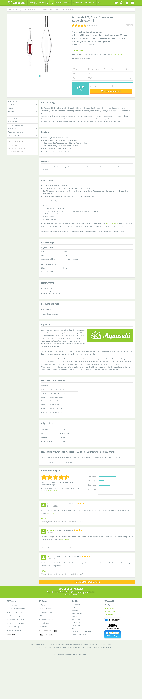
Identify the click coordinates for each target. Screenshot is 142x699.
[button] (127, 3)
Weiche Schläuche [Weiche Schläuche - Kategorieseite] (111, 223)
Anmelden (52, 490)
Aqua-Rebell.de (109, 611)
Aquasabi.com (109, 608)
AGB (73, 628)
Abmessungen (22, 115)
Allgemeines (22, 129)
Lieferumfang (22, 118)
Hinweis (22, 108)
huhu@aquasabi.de (18, 148)
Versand (83, 91)
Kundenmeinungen (22, 135)
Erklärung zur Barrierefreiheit (82, 631)
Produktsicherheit (22, 122)
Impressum (76, 619)
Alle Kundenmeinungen (87, 581)
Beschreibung (22, 101)
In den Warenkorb (111, 91)
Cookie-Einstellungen (79, 634)
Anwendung (22, 111)
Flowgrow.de (108, 615)
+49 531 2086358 (17, 151)
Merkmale (22, 105)
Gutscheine (76, 605)
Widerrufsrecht (77, 625)
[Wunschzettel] (116, 3)
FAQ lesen (14, 145)
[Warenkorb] (132, 3)
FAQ (73, 608)
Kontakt (74, 616)
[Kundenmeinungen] (84, 25)
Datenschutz (76, 622)
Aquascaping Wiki (78, 613)
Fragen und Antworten (22, 132)
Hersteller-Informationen (22, 125)
